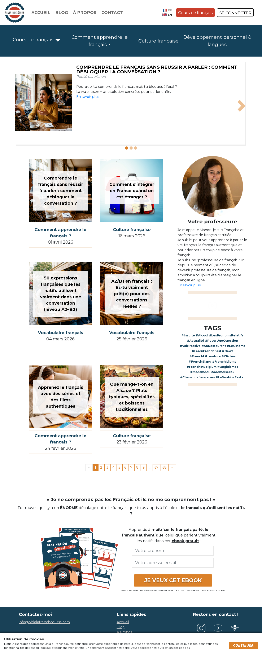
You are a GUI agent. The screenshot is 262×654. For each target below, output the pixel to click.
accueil (123, 622)
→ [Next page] (172, 467)
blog (121, 627)
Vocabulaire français (60, 332)
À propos (84, 12)
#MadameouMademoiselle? (212, 372)
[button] (20, 106)
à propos (124, 632)
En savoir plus (87, 97)
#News (227, 351)
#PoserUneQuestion (221, 341)
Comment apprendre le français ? (99, 40)
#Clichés (229, 356)
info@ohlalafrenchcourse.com (44, 622)
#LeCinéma (236, 346)
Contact (112, 12)
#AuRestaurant (213, 346)
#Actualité (195, 341)
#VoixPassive (190, 346)
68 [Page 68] (164, 467)
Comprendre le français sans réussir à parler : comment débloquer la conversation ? (156, 69)
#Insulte (188, 335)
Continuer (243, 646)
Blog (61, 12)
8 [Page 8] (137, 467)
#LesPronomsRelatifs (226, 335)
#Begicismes (227, 367)
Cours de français (195, 12)
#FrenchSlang (200, 361)
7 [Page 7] (131, 467)
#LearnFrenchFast (206, 351)
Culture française (158, 41)
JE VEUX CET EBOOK (173, 580)
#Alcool (202, 335)
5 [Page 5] (119, 467)
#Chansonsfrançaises (197, 377)
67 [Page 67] (156, 467)
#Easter (238, 377)
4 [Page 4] (113, 467)
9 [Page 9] (144, 467)
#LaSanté (223, 377)
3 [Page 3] (107, 467)
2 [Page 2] (101, 467)
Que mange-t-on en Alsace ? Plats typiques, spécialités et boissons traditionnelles (132, 397)
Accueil (40, 12)
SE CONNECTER (235, 12)
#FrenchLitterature (205, 356)
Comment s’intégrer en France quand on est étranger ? (131, 190)
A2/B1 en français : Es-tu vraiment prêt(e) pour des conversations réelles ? (131, 294)
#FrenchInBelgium (202, 367)
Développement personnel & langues (217, 40)
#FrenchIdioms (224, 361)
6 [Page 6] (125, 467)
